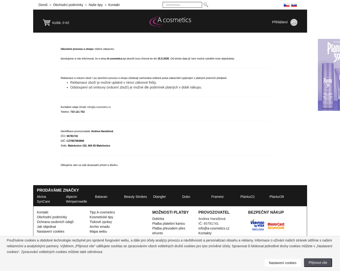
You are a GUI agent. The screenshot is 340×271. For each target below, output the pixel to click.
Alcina (41, 197)
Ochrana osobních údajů (55, 222)
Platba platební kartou (168, 223)
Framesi (217, 197)
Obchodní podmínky (68, 5)
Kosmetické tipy (101, 217)
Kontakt (114, 5)
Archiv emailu (100, 227)
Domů (43, 5)
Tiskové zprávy (101, 222)
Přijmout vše (318, 263)
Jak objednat (46, 227)
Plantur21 (248, 197)
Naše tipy (96, 5)
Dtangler (159, 197)
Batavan (101, 197)
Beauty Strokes (135, 197)
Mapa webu (98, 231)
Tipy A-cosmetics (102, 212)
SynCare (43, 201)
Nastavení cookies (50, 231)
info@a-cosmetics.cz (99, 107)
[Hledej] (205, 4)
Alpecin (71, 197)
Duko (186, 197)
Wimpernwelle (76, 201)
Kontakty (204, 233)
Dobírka (158, 219)
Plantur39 (277, 197)
